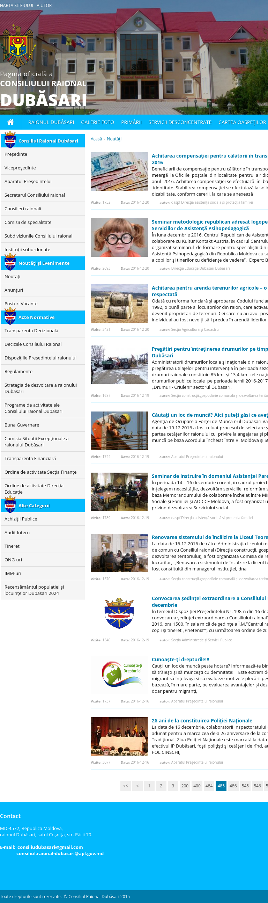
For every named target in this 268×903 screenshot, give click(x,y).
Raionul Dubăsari (51, 122)
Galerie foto (97, 122)
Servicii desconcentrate (180, 122)
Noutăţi (114, 139)
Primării (131, 122)
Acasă (96, 139)
